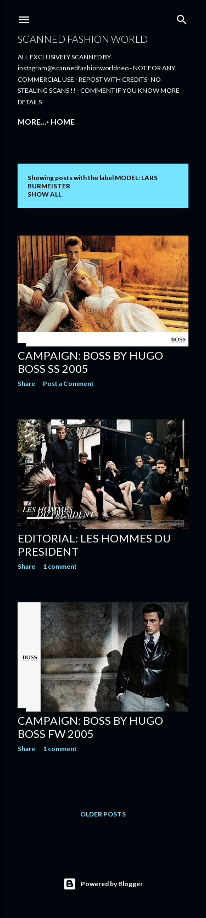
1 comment (60, 566)
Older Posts (103, 814)
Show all (44, 194)
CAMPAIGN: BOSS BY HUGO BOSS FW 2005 (90, 727)
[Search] (181, 17)
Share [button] (26, 383)
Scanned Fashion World (83, 39)
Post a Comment (68, 383)
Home (33, 121)
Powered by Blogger (103, 884)
